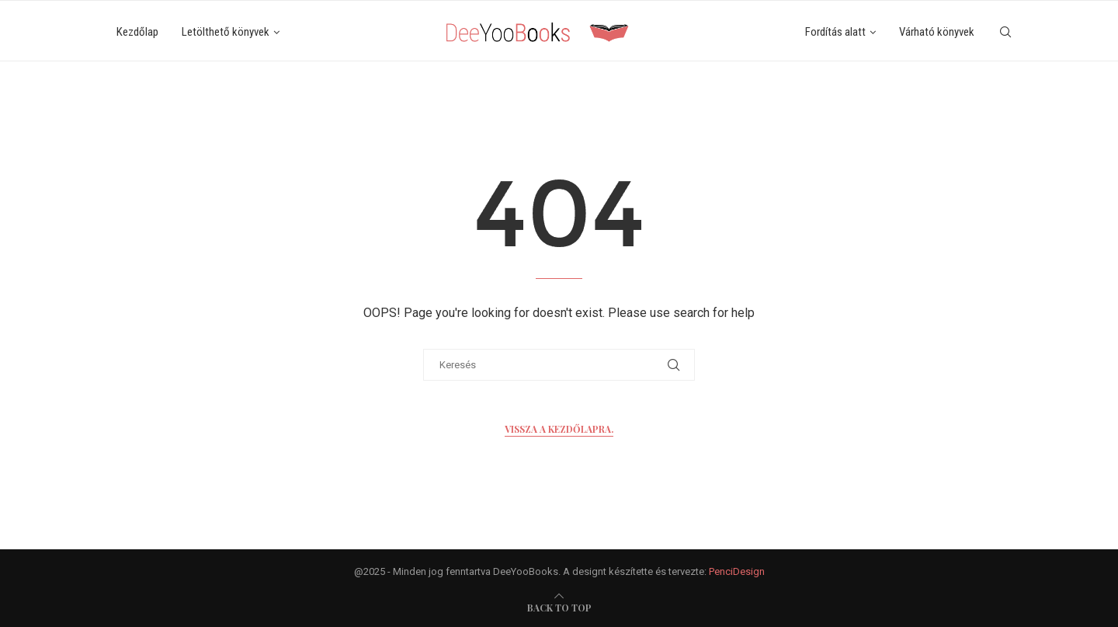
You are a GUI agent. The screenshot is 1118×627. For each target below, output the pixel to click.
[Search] (1005, 33)
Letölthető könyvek (225, 32)
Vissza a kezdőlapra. (559, 429)
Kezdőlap (137, 32)
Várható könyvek (936, 32)
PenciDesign (737, 571)
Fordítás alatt (835, 32)
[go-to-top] (559, 607)
